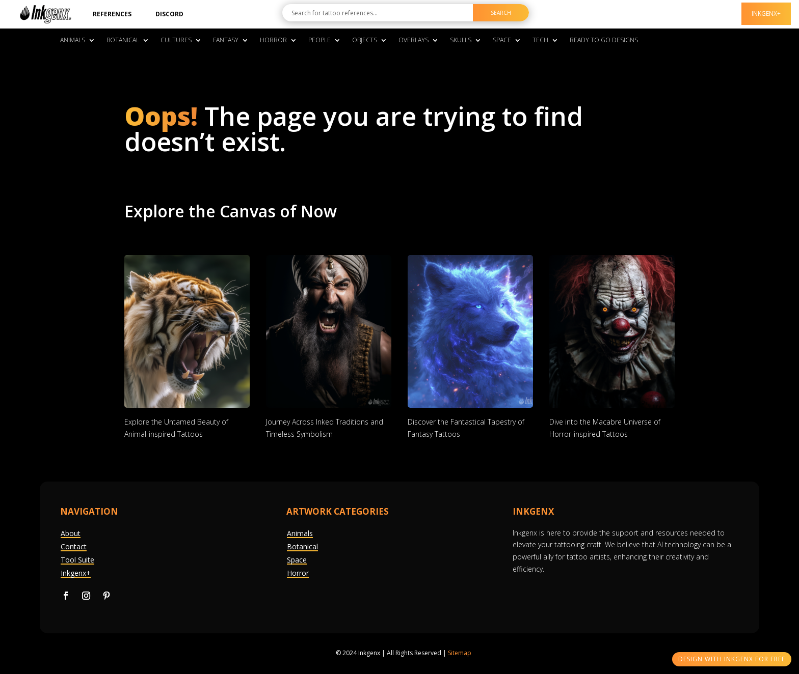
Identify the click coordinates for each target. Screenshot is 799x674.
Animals (72, 40)
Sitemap (459, 653)
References (112, 14)
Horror (273, 40)
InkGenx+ (766, 13)
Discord (169, 14)
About (71, 533)
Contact (74, 546)
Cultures (176, 40)
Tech (540, 40)
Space (502, 40)
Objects (364, 40)
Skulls (460, 40)
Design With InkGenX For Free (731, 659)
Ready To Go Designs (604, 40)
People (319, 40)
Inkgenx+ (76, 573)
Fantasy (225, 40)
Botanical (122, 40)
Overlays (413, 40)
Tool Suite (77, 560)
